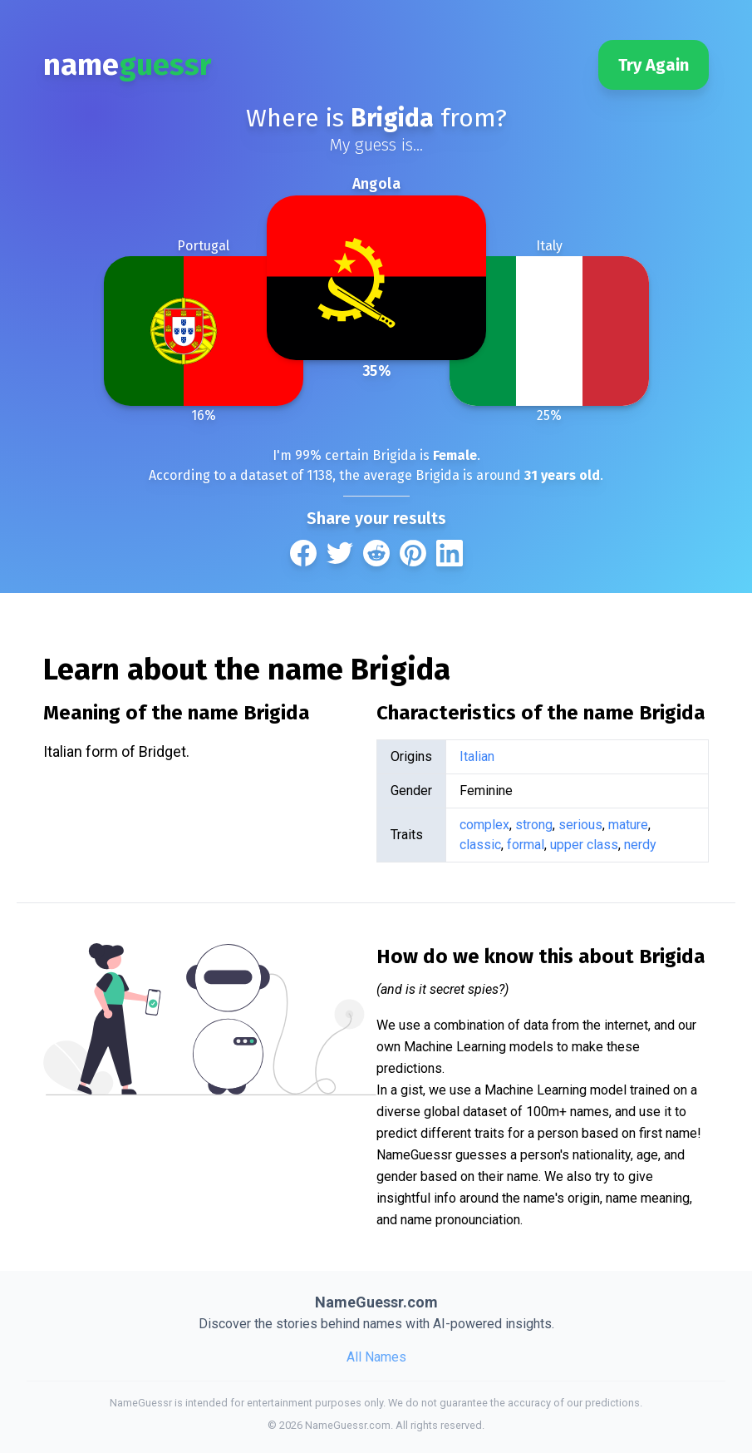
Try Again (653, 65)
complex (484, 825)
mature (628, 825)
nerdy (640, 845)
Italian (477, 756)
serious (580, 825)
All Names (376, 1357)
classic (480, 845)
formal (525, 845)
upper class (584, 845)
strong (534, 825)
